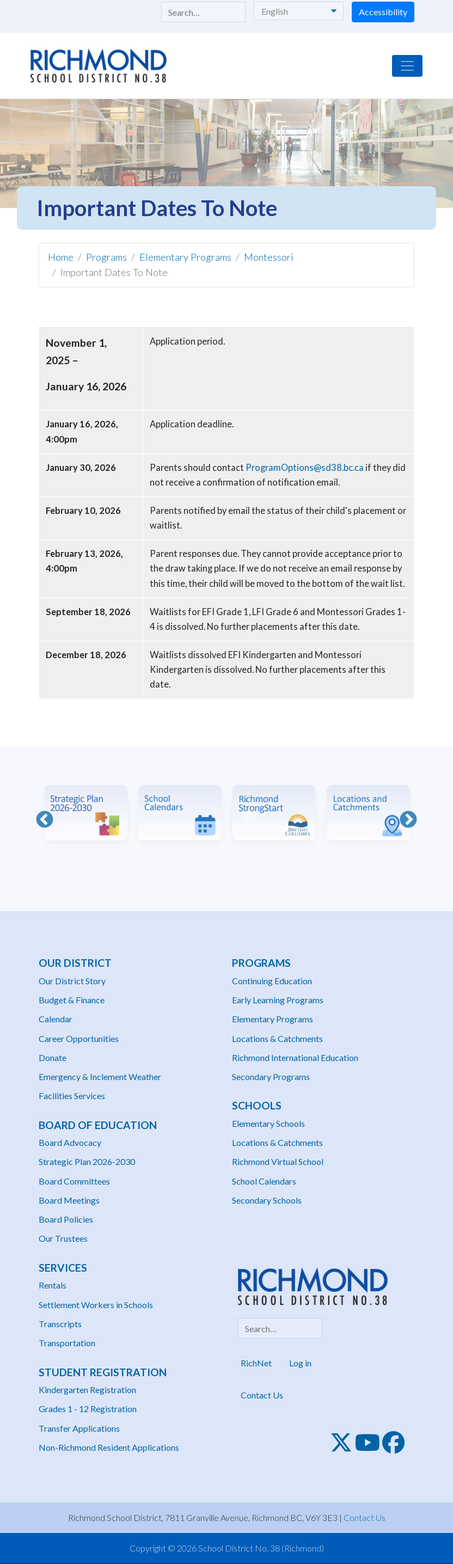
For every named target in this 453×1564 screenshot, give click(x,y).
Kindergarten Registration (87, 1389)
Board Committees (74, 1181)
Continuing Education (272, 981)
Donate (52, 1057)
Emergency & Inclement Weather (100, 1076)
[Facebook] (397, 1442)
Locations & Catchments (277, 1038)
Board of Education (98, 1125)
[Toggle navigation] (407, 66)
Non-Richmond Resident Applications (109, 1447)
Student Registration (103, 1372)
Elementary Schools (268, 1123)
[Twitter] (344, 1442)
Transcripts (60, 1323)
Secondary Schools (267, 1200)
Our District (75, 962)
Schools (256, 1105)
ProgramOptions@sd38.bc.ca (305, 467)
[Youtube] (370, 1442)
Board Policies (66, 1219)
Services (63, 1267)
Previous (44, 820)
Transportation (67, 1343)
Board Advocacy (70, 1142)
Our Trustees (63, 1238)
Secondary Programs (271, 1076)
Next (408, 820)
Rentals (52, 1285)
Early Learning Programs (277, 1000)
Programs (106, 257)
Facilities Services (72, 1095)
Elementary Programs (185, 257)
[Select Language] (299, 11)
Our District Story (72, 981)
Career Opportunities (79, 1038)
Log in (300, 1363)
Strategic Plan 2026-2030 (87, 1161)
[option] (86, 821)
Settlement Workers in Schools (96, 1304)
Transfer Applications (79, 1428)
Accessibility (383, 12)
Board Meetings (69, 1200)
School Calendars (264, 1181)
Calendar (55, 1019)
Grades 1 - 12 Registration (88, 1408)
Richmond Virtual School (277, 1161)
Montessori (268, 257)
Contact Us (262, 1395)
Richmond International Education (295, 1057)
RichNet (256, 1363)
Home (61, 257)
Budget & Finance (72, 1000)
